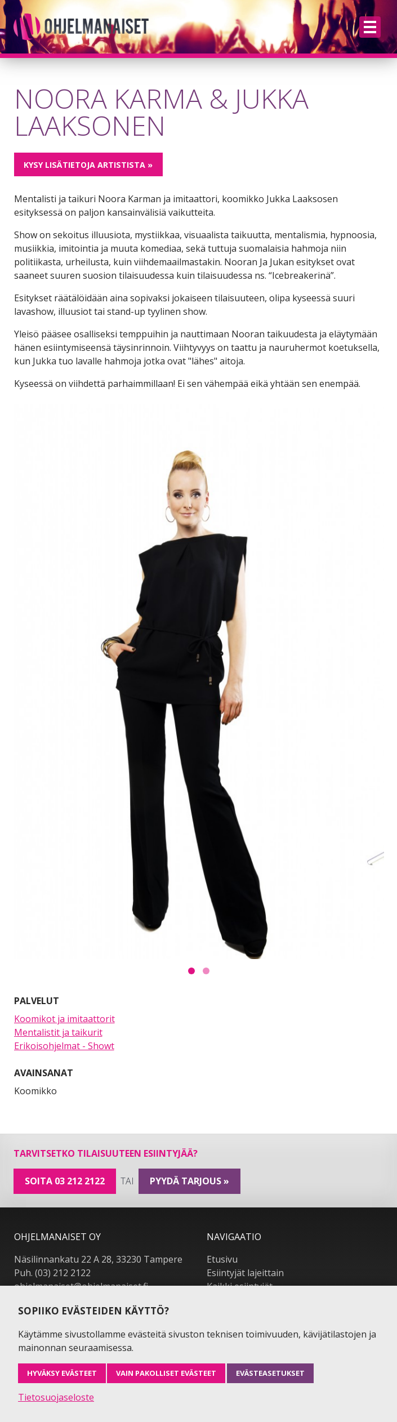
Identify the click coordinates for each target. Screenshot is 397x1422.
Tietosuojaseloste (56, 1397)
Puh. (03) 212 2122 (52, 1273)
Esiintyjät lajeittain (245, 1273)
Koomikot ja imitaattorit (64, 1019)
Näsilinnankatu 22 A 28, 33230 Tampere (98, 1259)
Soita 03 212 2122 (65, 1181)
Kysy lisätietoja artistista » (88, 164)
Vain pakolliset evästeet (166, 1373)
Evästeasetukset (270, 1373)
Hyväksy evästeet (62, 1373)
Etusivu (222, 1259)
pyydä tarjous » (189, 1181)
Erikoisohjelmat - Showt (64, 1046)
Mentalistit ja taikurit (58, 1032)
